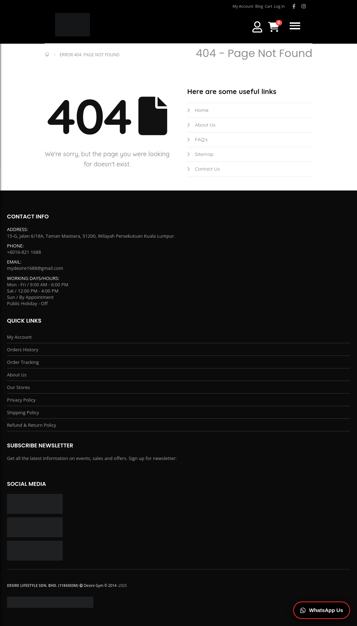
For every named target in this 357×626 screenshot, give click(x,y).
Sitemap (200, 154)
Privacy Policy (21, 400)
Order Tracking (23, 362)
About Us (201, 125)
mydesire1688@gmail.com (35, 268)
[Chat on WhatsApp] (321, 610)
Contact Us (203, 169)
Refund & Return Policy (31, 425)
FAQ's (197, 139)
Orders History (22, 349)
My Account (19, 337)
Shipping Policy (23, 412)
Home (197, 110)
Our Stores (18, 387)
